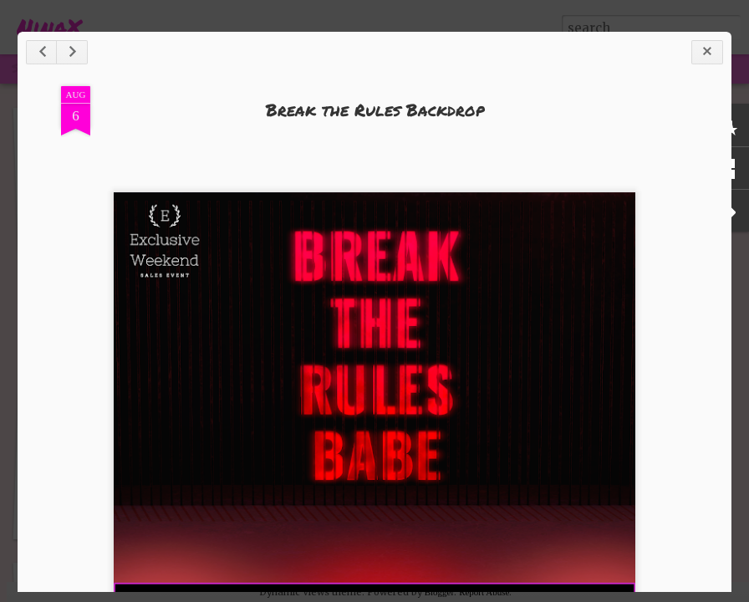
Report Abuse (484, 592)
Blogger (439, 592)
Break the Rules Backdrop (375, 109)
